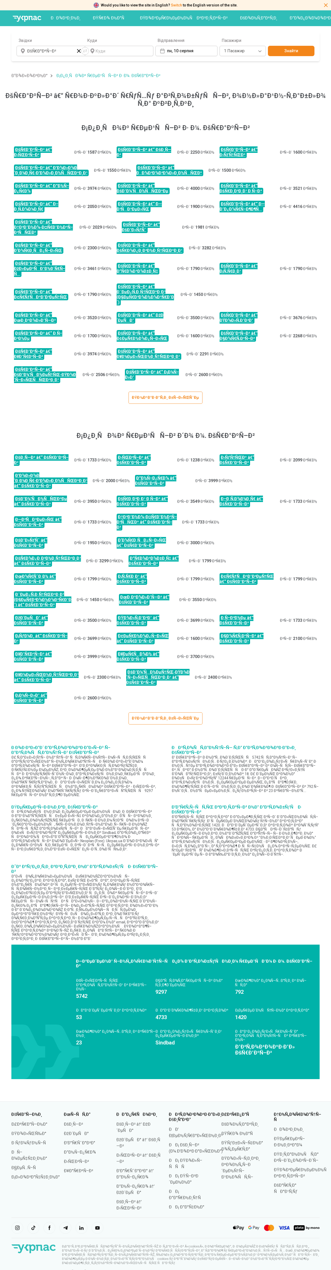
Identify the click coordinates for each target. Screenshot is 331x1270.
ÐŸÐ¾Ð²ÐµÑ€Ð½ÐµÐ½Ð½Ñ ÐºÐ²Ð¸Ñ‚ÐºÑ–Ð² (184, 18)
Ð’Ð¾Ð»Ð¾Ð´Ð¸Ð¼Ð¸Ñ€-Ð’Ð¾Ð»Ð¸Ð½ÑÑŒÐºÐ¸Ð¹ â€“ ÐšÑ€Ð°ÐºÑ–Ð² (50, 480)
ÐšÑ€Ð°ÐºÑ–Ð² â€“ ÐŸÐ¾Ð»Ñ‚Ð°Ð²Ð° (239, 318)
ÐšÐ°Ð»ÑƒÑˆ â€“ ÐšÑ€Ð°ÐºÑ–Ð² (30, 543)
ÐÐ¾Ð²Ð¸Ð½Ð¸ (65, 18)
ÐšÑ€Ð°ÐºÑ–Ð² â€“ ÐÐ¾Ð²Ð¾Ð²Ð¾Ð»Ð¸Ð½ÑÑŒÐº (169, 170)
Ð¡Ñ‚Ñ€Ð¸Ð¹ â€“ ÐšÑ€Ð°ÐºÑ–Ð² (132, 579)
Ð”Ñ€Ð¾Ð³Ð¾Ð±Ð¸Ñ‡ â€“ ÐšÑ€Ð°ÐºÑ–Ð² (154, 561)
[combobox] (243, 51)
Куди (92, 40)
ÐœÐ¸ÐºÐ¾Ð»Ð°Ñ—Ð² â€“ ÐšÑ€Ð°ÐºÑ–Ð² (144, 600)
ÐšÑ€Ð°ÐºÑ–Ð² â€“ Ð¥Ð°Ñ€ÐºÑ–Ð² (33, 354)
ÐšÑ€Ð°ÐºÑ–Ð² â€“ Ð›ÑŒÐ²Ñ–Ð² (33, 152)
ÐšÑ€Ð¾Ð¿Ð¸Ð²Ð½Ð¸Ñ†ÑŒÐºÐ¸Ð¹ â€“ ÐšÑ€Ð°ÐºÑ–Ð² (47, 561)
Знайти (291, 50)
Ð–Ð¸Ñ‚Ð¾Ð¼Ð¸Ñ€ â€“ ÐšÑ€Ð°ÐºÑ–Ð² (241, 501)
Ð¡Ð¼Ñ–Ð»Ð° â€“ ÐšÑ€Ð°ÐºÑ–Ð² (30, 698)
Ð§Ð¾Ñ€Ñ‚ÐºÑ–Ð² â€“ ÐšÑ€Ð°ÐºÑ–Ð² (242, 638)
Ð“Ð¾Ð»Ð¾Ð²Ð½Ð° (29, 75)
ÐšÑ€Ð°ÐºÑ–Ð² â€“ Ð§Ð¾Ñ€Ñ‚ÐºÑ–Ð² (239, 336)
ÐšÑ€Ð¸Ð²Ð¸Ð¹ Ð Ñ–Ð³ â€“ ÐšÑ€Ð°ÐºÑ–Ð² (142, 501)
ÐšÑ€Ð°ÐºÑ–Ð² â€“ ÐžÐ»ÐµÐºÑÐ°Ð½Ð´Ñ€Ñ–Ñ (39, 268)
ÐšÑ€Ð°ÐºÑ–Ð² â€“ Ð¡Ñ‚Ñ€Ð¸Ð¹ (239, 269)
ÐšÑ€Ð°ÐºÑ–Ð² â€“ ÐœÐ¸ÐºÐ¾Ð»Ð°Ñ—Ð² (35, 318)
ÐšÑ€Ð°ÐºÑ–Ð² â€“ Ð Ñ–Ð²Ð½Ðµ (38, 336)
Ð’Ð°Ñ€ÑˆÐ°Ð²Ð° (79, 1142)
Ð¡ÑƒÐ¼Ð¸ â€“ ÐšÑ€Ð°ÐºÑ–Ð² (40, 638)
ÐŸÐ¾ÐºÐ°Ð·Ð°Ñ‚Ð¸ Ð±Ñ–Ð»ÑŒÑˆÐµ (165, 397)
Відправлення (170, 40)
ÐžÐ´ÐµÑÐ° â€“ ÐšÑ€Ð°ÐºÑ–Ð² (31, 620)
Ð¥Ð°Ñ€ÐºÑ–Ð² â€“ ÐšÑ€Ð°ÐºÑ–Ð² (33, 657)
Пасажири (231, 40)
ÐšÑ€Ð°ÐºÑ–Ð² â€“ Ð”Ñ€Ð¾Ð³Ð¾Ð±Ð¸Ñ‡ (137, 269)
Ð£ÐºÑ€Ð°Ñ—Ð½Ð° (29, 1124)
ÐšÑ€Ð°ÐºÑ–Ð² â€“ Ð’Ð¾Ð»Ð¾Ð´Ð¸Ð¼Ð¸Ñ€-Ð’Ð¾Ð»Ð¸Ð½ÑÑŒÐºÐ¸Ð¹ (50, 170)
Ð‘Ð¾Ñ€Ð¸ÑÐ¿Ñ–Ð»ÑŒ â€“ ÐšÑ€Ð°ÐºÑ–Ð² (141, 543)
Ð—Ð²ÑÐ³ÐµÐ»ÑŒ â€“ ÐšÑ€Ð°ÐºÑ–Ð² (38, 522)
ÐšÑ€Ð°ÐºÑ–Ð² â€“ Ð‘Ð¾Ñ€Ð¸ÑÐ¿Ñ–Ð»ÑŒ (38, 248)
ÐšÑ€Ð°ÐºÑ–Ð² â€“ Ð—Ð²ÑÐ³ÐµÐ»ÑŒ (139, 206)
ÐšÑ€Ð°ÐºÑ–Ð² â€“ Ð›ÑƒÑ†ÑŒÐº (239, 152)
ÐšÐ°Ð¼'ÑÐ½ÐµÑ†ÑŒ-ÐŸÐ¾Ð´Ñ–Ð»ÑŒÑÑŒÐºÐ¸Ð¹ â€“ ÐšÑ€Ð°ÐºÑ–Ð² (158, 677)
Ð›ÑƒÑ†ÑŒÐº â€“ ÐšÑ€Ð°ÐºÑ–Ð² (237, 460)
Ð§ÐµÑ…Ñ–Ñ (25, 1167)
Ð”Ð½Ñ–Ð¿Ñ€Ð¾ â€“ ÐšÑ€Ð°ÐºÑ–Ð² (155, 481)
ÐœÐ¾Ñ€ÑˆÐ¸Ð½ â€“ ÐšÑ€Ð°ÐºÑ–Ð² (35, 579)
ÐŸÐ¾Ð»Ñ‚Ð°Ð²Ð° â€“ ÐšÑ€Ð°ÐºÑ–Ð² (138, 620)
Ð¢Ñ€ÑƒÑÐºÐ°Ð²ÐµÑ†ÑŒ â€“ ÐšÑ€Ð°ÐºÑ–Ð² (247, 579)
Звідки (25, 40)
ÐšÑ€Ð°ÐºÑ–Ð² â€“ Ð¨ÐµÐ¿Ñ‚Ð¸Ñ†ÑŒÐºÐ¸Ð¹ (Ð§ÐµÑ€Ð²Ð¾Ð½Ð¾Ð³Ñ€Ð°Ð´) (145, 294)
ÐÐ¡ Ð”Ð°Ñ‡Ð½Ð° (186, 1207)
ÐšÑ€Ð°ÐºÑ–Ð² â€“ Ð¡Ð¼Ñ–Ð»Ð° (152, 375)
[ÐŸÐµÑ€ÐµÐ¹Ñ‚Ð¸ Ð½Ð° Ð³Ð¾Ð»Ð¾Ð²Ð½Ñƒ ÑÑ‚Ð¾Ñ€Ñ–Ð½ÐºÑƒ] (26, 19)
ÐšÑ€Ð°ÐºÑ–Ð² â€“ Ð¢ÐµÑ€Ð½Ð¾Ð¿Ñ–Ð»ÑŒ (142, 336)
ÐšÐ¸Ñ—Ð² (73, 1124)
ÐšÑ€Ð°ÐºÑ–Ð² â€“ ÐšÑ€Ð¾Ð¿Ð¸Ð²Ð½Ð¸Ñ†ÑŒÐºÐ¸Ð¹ (149, 248)
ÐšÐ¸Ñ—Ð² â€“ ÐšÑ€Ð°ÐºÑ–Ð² (41, 460)
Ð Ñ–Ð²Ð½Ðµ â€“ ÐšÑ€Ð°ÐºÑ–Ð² (236, 620)
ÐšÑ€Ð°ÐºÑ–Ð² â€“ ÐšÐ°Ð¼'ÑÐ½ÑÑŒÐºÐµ (142, 188)
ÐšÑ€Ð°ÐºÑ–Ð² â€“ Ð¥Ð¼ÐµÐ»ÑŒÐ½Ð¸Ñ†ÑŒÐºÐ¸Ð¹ (148, 354)
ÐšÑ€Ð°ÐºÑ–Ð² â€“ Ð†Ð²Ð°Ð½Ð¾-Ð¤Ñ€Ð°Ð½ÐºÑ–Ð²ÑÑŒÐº (43, 227)
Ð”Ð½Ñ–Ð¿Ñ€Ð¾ (80, 1152)
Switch (176, 5)
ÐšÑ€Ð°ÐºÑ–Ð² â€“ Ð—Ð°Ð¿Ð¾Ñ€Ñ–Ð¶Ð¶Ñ (242, 206)
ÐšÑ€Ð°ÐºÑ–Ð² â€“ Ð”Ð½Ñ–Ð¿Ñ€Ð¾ (41, 188)
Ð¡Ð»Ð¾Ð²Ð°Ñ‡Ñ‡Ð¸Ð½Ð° (35, 1177)
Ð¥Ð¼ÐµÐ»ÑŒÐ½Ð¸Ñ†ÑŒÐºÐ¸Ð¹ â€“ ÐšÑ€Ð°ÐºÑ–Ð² (46, 677)
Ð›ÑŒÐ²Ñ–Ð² (76, 1161)
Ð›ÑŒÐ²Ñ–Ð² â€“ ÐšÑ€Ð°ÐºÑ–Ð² (134, 460)
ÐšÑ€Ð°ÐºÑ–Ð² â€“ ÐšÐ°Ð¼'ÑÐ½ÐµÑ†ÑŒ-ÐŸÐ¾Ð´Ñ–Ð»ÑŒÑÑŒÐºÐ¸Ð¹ (45, 374)
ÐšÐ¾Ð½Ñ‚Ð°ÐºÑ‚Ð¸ (258, 18)
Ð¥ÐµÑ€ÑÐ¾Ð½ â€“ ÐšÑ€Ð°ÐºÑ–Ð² (138, 657)
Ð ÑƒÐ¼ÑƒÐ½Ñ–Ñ (30, 1142)
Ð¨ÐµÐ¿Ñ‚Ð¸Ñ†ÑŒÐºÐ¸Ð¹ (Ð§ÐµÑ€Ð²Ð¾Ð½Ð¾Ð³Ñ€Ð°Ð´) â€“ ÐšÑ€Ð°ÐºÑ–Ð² (42, 599)
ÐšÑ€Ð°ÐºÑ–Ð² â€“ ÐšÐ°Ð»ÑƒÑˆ (141, 227)
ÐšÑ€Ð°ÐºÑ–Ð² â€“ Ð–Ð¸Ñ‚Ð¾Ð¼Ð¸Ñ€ (36, 206)
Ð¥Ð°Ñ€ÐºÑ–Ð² (78, 1170)
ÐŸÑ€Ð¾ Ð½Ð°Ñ (110, 18)
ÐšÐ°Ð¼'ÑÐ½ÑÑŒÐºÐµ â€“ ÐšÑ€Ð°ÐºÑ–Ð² (40, 501)
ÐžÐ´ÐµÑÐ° (76, 1133)
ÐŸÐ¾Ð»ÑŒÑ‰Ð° (28, 1133)
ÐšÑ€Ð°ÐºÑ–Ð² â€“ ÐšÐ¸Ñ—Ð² (144, 152)
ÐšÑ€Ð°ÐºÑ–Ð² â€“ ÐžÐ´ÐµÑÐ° (140, 318)
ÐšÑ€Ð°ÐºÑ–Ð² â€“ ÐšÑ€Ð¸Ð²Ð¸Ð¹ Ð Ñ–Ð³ (241, 188)
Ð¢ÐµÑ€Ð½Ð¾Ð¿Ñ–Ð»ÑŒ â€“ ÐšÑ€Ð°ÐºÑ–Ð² (143, 638)
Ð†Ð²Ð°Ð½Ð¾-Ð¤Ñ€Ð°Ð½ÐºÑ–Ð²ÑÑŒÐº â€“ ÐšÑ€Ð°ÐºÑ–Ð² (147, 522)
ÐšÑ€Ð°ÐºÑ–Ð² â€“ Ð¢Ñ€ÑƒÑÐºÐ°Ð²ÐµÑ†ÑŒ (40, 294)
